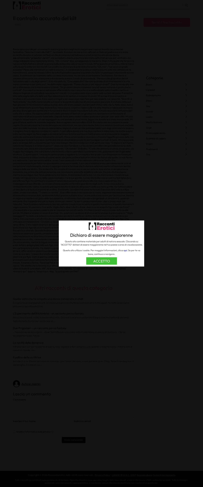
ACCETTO (101, 261)
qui (125, 250)
